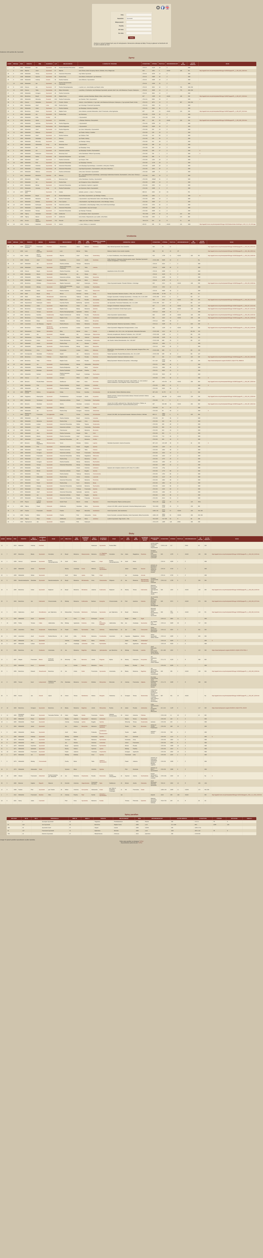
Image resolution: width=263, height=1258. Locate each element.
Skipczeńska (96, 334)
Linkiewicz (96, 436)
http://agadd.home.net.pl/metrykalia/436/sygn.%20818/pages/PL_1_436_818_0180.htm (231, 255)
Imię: (122, 15)
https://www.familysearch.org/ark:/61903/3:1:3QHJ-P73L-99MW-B (226, 360)
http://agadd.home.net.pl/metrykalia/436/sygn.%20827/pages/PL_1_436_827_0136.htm (223, 96)
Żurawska (95, 324)
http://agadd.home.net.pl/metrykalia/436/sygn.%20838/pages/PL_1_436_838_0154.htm (223, 120)
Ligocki (48, 195)
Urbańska (95, 367)
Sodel (47, 198)
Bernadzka (50, 331)
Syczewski (49, 67)
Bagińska (49, 350)
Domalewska (96, 327)
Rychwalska (49, 123)
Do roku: (121, 33)
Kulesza (95, 449)
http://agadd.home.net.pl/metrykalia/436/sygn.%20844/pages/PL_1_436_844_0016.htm (231, 246)
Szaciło (95, 331)
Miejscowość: (119, 22)
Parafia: (121, 26)
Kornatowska (96, 392)
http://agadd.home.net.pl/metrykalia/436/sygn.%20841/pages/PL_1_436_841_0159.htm (231, 396)
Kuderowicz (96, 318)
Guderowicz (96, 305)
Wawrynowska (85, 554)
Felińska (95, 283)
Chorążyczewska (51, 283)
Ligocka (95, 492)
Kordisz (48, 117)
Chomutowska (97, 474)
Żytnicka (95, 308)
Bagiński (49, 324)
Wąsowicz (96, 501)
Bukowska (49, 381)
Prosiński (49, 246)
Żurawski (48, 99)
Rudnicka (95, 357)
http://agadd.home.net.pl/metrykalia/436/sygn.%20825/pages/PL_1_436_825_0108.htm (231, 283)
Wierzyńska (96, 404)
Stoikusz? (95, 280)
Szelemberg (96, 255)
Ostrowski (48, 213)
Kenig (47, 144)
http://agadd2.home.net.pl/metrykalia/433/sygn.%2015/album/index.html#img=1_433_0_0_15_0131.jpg (227, 224)
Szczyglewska (50, 392)
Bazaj (48, 293)
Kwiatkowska (50, 314)
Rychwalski (49, 129)
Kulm (94, 433)
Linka (47, 105)
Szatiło (95, 407)
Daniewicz (96, 246)
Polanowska (49, 153)
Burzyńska (96, 321)
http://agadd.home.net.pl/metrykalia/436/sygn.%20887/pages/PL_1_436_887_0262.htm (231, 404)
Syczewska (49, 73)
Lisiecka (95, 267)
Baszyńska (96, 277)
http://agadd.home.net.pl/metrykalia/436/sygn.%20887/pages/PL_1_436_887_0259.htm (231, 381)
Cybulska (48, 175)
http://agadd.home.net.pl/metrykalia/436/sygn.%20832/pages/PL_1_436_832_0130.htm (231, 327)
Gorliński (41, 545)
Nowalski (49, 510)
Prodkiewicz (50, 354)
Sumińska (95, 260)
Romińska (95, 480)
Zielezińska (96, 410)
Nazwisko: (120, 18)
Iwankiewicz (96, 510)
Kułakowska (96, 340)
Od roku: (121, 29)
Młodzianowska (51, 443)
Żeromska (95, 381)
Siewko (95, 296)
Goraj (94, 293)
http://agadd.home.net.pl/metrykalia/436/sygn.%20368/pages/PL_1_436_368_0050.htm (231, 251)
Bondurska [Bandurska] (50, 327)
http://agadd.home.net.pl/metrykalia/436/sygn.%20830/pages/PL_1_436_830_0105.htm (231, 314)
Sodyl (47, 188)
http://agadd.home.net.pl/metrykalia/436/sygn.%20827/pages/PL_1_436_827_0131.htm (231, 305)
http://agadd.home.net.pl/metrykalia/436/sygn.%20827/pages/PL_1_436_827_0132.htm (231, 308)
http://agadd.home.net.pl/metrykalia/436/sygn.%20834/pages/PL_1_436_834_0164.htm (231, 357)
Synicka (95, 446)
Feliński (49, 299)
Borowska (95, 430)
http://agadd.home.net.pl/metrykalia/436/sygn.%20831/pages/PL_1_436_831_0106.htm (231, 318)
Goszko (48, 79)
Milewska (95, 350)
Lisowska (48, 179)
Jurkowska (49, 171)
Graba (94, 515)
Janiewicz (95, 518)
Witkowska (96, 455)
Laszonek (95, 477)
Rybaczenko (96, 290)
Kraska (49, 518)
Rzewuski (49, 260)
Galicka (49, 302)
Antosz (95, 274)
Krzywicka (96, 396)
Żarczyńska (96, 299)
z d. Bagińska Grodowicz (103, 554)
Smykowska (96, 388)
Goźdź (95, 458)
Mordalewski (50, 296)
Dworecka (95, 354)
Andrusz (95, 343)
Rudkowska (96, 314)
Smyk (94, 311)
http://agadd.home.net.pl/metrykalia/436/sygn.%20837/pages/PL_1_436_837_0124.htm (223, 111)
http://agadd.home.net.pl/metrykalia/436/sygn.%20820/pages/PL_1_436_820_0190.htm (223, 70)
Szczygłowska (50, 414)
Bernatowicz (96, 464)
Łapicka (95, 443)
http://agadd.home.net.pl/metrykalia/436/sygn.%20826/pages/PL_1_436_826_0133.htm (231, 299)
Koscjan (48, 207)
